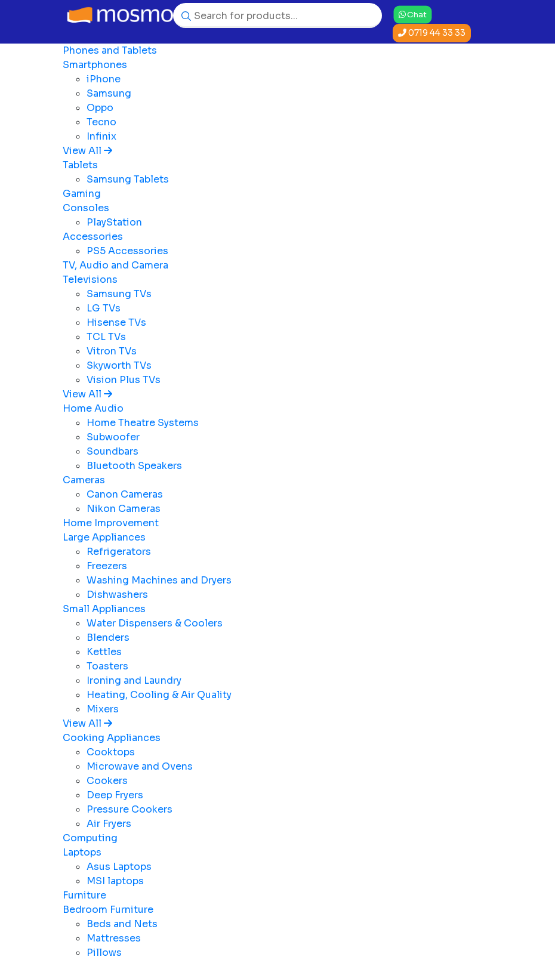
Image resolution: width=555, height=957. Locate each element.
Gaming (82, 193)
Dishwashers (117, 594)
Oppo (100, 107)
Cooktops (111, 752)
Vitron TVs (112, 351)
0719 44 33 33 (431, 32)
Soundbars (112, 451)
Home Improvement (111, 523)
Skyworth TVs (119, 365)
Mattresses (114, 938)
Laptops (82, 852)
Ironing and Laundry (134, 680)
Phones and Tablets (110, 50)
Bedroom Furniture (108, 909)
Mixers (103, 709)
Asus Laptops (119, 866)
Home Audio (93, 408)
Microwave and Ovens (140, 766)
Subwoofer (113, 437)
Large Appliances (104, 537)
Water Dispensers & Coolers (155, 623)
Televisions (90, 279)
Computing (90, 838)
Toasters (107, 666)
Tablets (80, 165)
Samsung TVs (119, 294)
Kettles (104, 652)
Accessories (93, 236)
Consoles (86, 208)
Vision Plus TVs (124, 379)
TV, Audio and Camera (115, 265)
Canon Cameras (125, 494)
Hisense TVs (116, 322)
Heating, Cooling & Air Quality (159, 695)
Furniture (84, 895)
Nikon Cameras (124, 508)
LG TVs (104, 308)
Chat (413, 14)
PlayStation (114, 222)
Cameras (84, 480)
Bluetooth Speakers (134, 465)
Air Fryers (109, 823)
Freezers (107, 566)
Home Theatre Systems (143, 422)
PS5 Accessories (127, 251)
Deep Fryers (115, 795)
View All (87, 150)
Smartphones (95, 64)
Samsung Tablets (128, 179)
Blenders (108, 637)
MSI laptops (115, 881)
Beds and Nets (122, 924)
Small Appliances (104, 609)
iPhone (104, 79)
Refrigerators (119, 551)
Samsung (109, 93)
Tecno (101, 122)
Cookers (107, 780)
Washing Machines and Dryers (159, 580)
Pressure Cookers (129, 809)
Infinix (101, 136)
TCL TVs (106, 337)
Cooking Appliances (112, 737)
